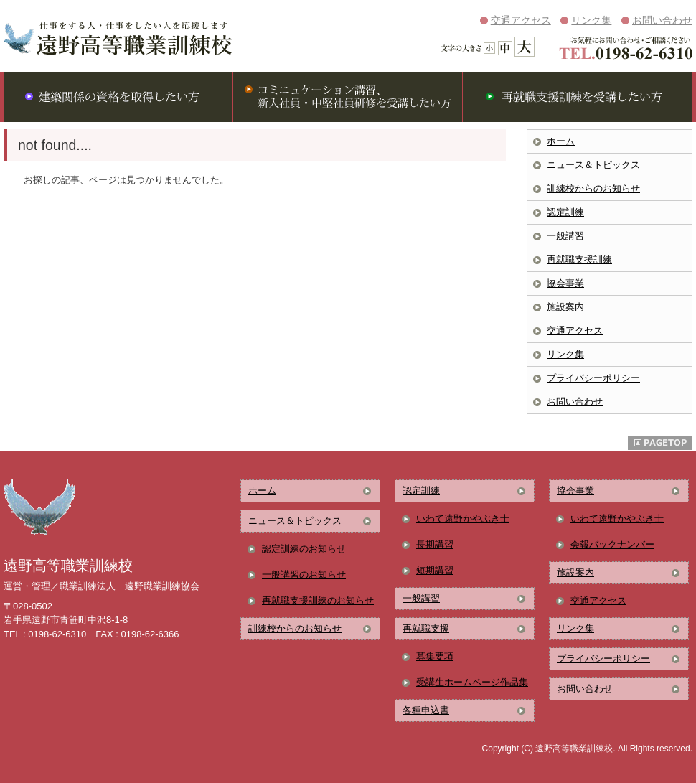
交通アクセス (521, 20)
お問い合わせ (662, 20)
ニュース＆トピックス (593, 164)
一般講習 (565, 235)
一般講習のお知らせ (304, 574)
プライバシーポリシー (593, 377)
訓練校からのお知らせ (593, 188)
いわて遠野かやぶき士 (462, 518)
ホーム (561, 141)
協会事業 (565, 283)
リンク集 (591, 20)
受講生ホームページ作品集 (472, 682)
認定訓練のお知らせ (304, 548)
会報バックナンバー (612, 544)
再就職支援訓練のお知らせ (318, 600)
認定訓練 (565, 212)
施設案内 (565, 306)
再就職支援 (426, 628)
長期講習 (434, 544)
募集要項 (434, 656)
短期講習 (434, 570)
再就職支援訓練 (579, 259)
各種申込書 (426, 710)
